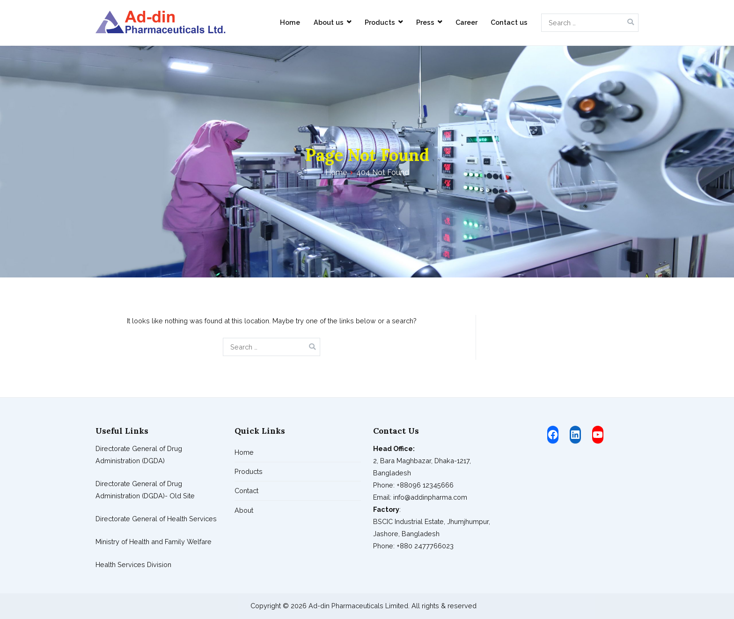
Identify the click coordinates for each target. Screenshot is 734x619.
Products (380, 22)
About (244, 510)
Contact (246, 491)
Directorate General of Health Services (156, 519)
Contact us (509, 22)
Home (290, 22)
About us (329, 22)
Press (425, 22)
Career (466, 22)
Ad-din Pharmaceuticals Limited (358, 606)
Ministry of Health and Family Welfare (153, 542)
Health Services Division (133, 564)
